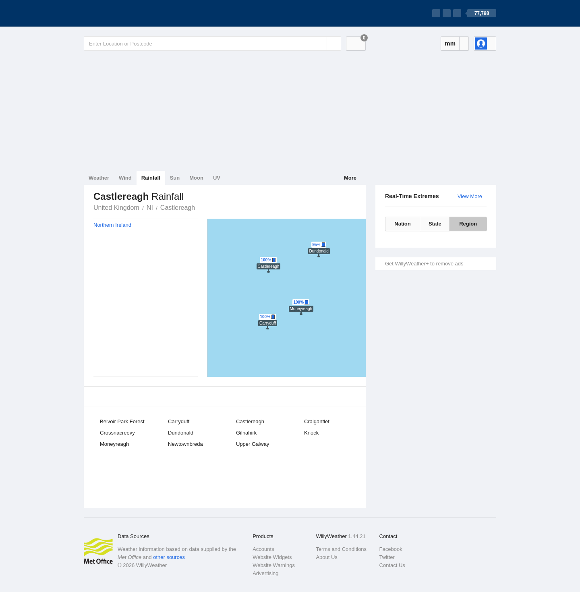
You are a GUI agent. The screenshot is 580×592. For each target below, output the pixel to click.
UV (216, 178)
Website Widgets (272, 557)
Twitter (387, 557)
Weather (99, 178)
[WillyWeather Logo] (122, 13)
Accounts (263, 549)
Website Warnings (274, 565)
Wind (125, 178)
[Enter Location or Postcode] (212, 43)
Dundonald (180, 433)
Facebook (390, 549)
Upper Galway (252, 444)
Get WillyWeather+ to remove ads (424, 264)
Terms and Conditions (341, 549)
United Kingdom (116, 207)
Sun (175, 178)
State (435, 224)
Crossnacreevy (117, 433)
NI (150, 207)
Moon (196, 178)
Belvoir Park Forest (122, 421)
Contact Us (392, 565)
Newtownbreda (185, 444)
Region (468, 224)
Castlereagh (177, 207)
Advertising (265, 573)
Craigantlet (316, 421)
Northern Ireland (112, 225)
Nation (402, 224)
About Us (326, 557)
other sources (169, 557)
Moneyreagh (114, 444)
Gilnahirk (246, 433)
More (350, 178)
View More (470, 196)
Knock (311, 433)
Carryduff (178, 421)
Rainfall (150, 178)
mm (450, 43)
